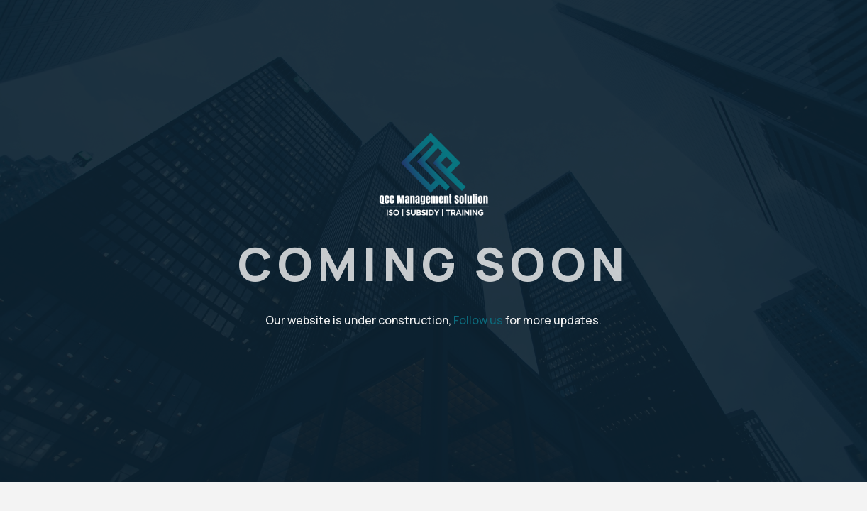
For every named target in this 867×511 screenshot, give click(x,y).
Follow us (478, 320)
